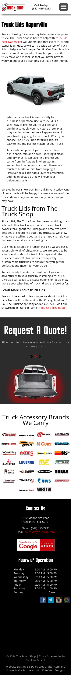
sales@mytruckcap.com (40, 532)
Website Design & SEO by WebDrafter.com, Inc (35, 666)
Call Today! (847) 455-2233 (41, 6)
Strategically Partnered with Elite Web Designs (35, 670)
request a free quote (52, 307)
